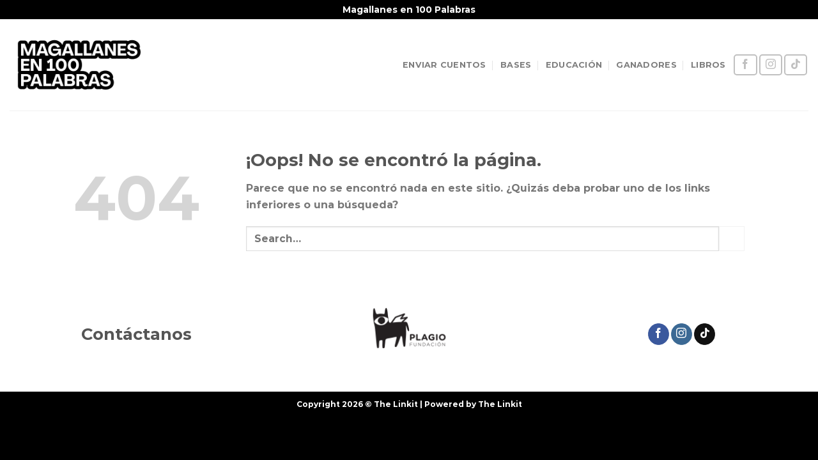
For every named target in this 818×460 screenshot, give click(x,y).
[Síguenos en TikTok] (795, 64)
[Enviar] (732, 238)
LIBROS (708, 65)
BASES (515, 65)
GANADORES (646, 65)
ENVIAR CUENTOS (444, 65)
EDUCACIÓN (574, 65)
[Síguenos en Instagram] (770, 64)
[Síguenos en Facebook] (745, 64)
